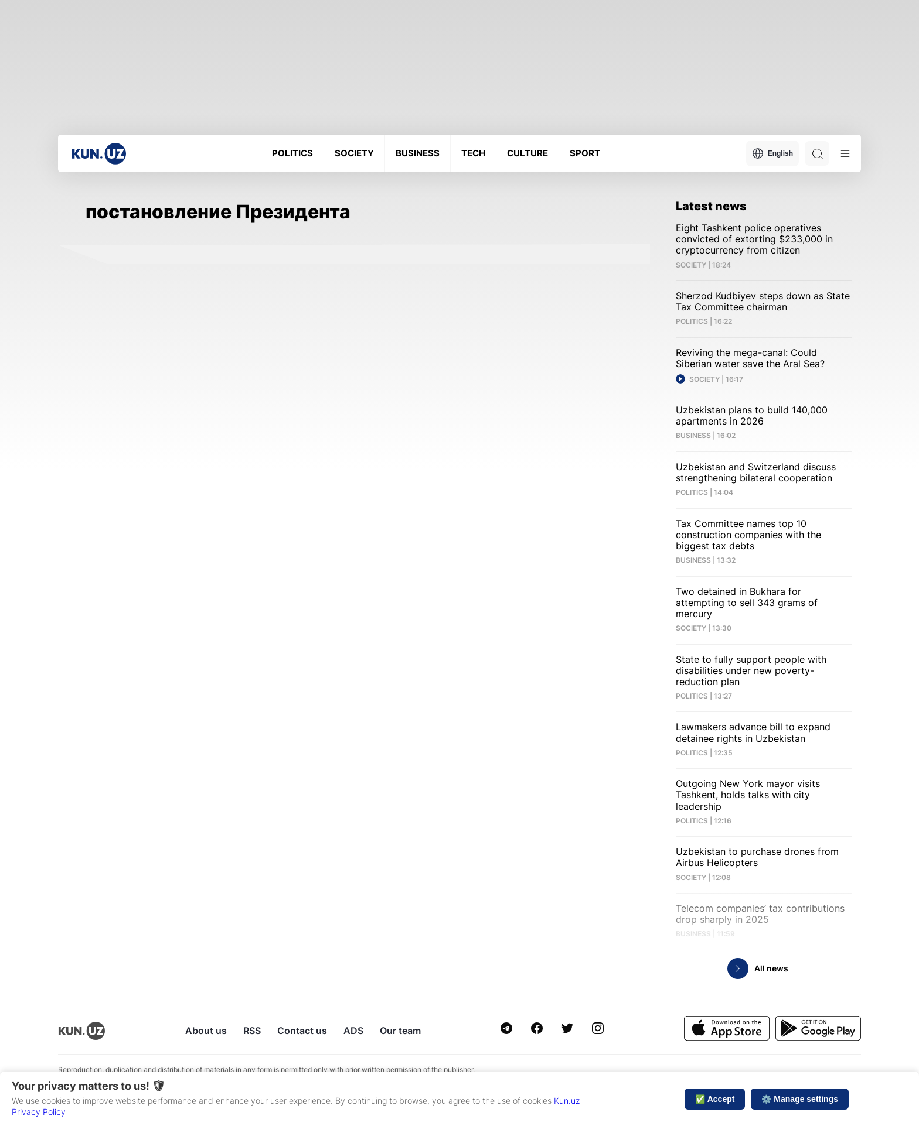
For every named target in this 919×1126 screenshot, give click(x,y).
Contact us (302, 1030)
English (772, 153)
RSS (252, 1030)
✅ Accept (714, 1099)
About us (206, 1030)
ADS (353, 1030)
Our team (400, 1030)
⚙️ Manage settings (799, 1099)
